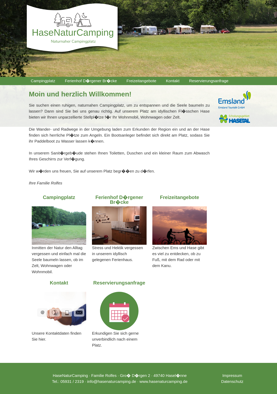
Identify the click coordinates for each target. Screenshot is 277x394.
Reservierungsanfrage (209, 81)
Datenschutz (232, 381)
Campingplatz (43, 81)
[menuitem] (43, 81)
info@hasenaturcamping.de (111, 381)
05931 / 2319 (72, 381)
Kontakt (172, 81)
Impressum (232, 375)
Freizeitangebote (141, 81)
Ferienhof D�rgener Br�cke (91, 81)
